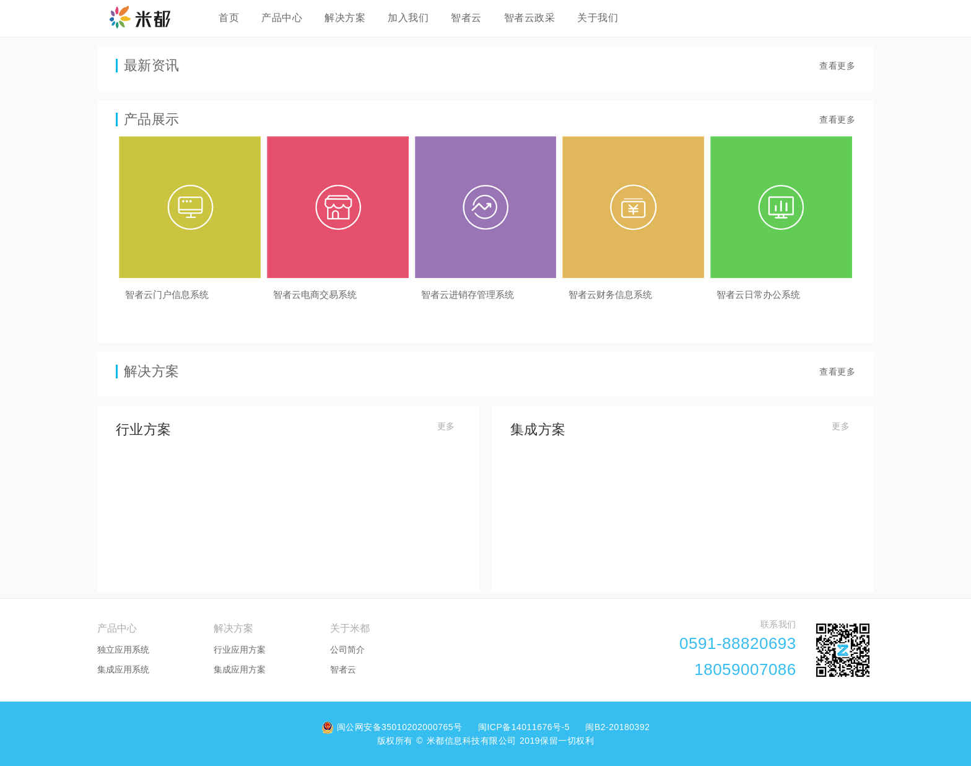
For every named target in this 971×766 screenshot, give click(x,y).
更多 (446, 426)
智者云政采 (529, 17)
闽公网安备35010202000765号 (393, 727)
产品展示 (152, 119)
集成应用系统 (123, 669)
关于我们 (597, 17)
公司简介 (347, 650)
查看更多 (837, 66)
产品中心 (281, 17)
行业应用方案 (240, 650)
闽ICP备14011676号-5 (525, 727)
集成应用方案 (240, 669)
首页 (229, 17)
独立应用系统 (123, 650)
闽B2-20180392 (617, 727)
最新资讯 (152, 65)
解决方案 (344, 17)
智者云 (466, 17)
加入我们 (408, 17)
